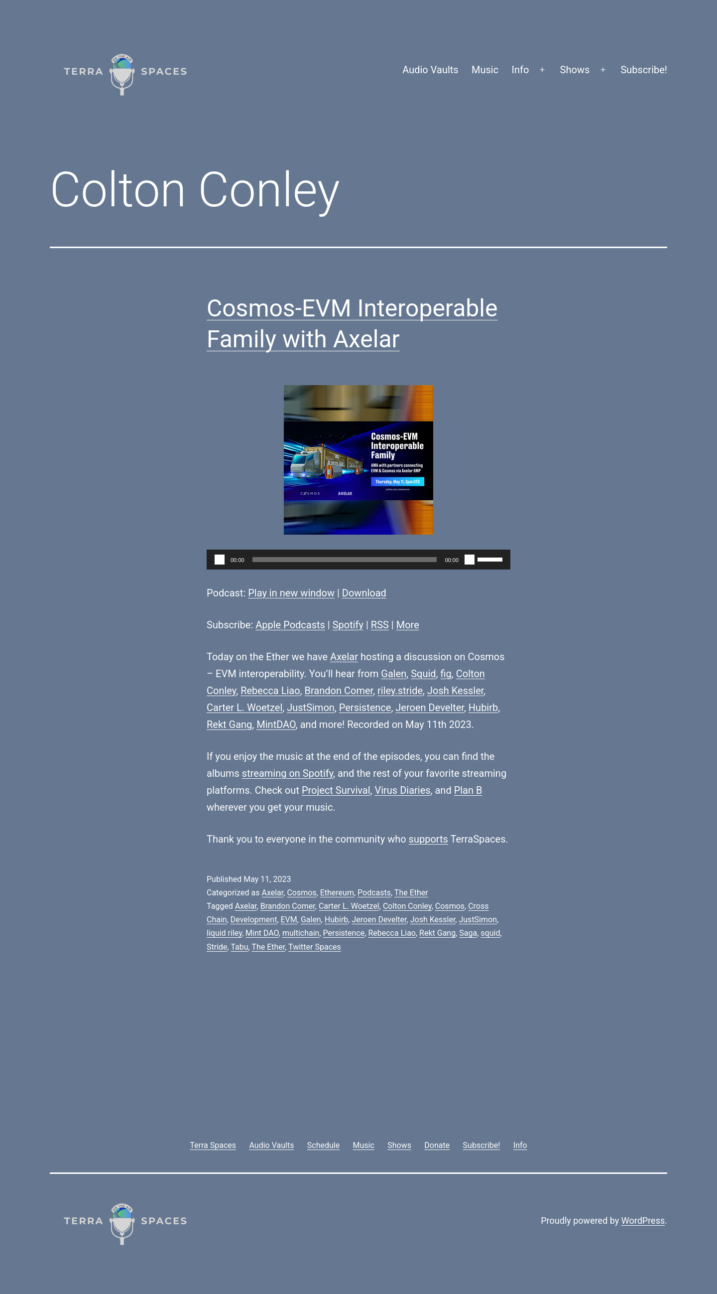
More (407, 625)
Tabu (239, 947)
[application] (358, 560)
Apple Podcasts (290, 625)
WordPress (643, 1220)
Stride (217, 947)
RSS (380, 625)
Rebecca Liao (270, 691)
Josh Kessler (455, 691)
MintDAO (276, 724)
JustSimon (311, 708)
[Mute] (470, 560)
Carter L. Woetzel (244, 708)
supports (428, 839)
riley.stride (400, 691)
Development (254, 919)
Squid (423, 674)
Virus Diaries (402, 790)
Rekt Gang (229, 724)
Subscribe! (643, 70)
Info (520, 70)
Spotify (348, 625)
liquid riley (224, 933)
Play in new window (291, 593)
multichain (300, 933)
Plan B (468, 790)
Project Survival (336, 790)
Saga (468, 933)
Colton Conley (407, 906)
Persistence (365, 708)
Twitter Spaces (314, 947)
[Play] (220, 560)
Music (485, 70)
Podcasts (374, 892)
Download (364, 593)
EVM (289, 919)
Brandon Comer (339, 691)
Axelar (344, 657)
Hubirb (483, 708)
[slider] (344, 559)
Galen (393, 674)
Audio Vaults (430, 70)
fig (446, 674)
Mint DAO (262, 933)
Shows (575, 70)
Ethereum (337, 892)
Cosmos (301, 892)
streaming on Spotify (287, 773)
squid (490, 933)
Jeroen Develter (429, 708)
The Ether (411, 892)
